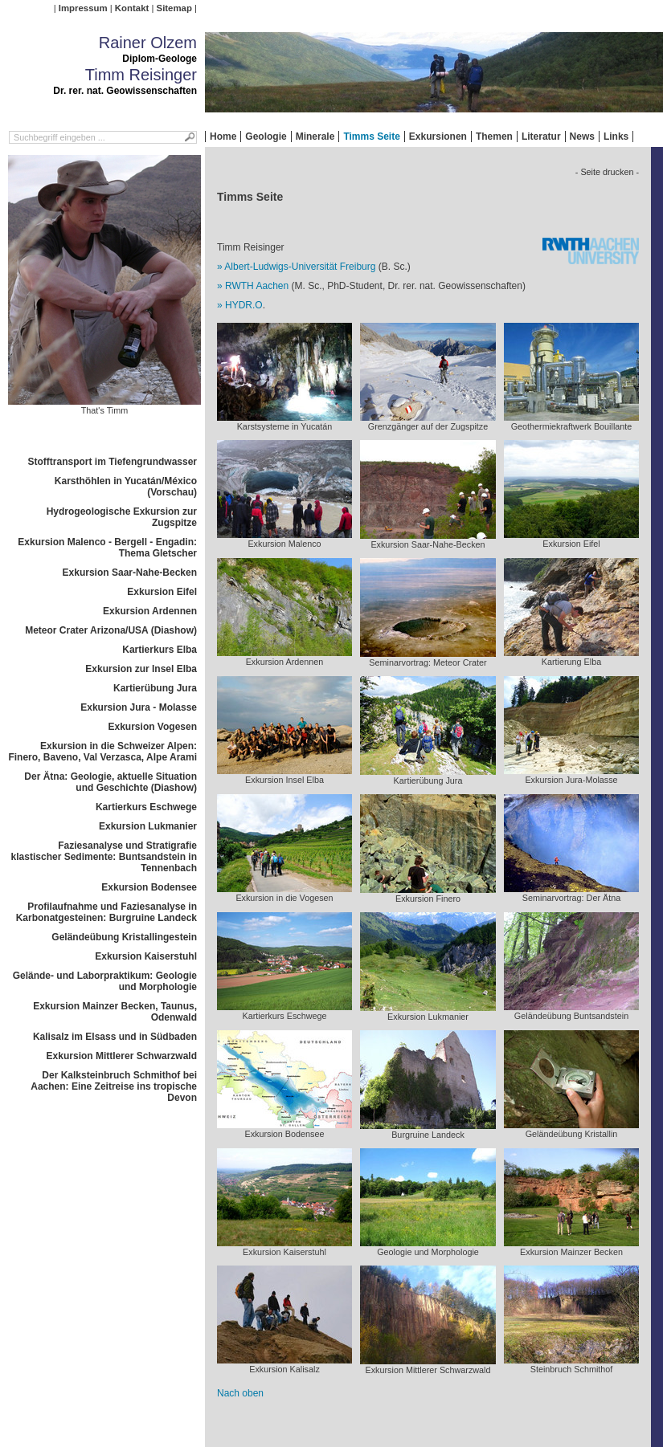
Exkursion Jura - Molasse (138, 707)
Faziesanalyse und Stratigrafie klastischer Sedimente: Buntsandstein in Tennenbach (104, 857)
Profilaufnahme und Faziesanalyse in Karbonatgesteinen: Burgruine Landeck (106, 912)
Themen (494, 136)
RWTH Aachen (257, 285)
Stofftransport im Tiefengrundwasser (112, 461)
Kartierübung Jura (155, 688)
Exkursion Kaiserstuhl (146, 956)
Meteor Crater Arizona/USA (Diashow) (111, 630)
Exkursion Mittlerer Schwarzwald (122, 1056)
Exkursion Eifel (162, 591)
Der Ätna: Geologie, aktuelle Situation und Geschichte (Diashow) (110, 782)
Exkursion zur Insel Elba (141, 669)
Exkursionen (438, 136)
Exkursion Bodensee (149, 887)
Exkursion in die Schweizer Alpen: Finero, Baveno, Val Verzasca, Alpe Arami (102, 751)
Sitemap (174, 8)
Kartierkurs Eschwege (146, 807)
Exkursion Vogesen (152, 726)
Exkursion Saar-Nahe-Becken (130, 572)
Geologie (265, 136)
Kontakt (132, 8)
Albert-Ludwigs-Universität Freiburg (299, 266)
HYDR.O (244, 305)
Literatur (541, 136)
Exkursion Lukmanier (148, 826)
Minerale (315, 136)
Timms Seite (371, 136)
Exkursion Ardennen (150, 611)
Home (223, 136)
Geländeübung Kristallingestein (124, 937)
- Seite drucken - (607, 172)
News (582, 136)
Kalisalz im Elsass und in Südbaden (115, 1036)
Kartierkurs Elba (159, 649)
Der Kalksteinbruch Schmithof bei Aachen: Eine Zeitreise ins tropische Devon (114, 1086)
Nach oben (240, 1393)
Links (616, 136)
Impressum (83, 8)
